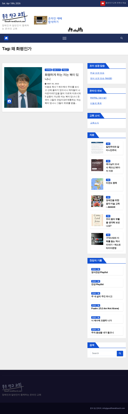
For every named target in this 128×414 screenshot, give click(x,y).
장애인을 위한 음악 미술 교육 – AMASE (113, 203)
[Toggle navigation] (64, 38)
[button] (122, 38)
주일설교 (65, 70)
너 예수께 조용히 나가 (101, 320)
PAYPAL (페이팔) (98, 98)
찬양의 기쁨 (95, 269)
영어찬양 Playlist (99, 272)
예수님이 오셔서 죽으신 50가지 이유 (113, 167)
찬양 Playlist (97, 284)
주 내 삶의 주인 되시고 (101, 296)
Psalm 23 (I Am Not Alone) (105, 308)
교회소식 (94, 123)
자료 (108, 143)
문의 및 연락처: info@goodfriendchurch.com (107, 408)
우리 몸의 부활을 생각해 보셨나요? (113, 222)
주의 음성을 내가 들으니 (102, 332)
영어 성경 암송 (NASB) (101, 78)
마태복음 (48, 70)
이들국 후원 (96, 103)
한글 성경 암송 (97, 73)
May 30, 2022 (53, 84)
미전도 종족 (111, 183)
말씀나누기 (56, 70)
